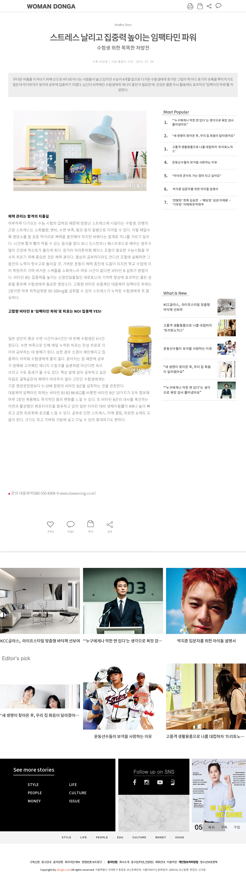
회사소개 (124, 862)
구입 (236, 827)
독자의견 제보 (72, 862)
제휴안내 (160, 862)
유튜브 (160, 782)
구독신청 (35, 862)
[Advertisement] (69, 455)
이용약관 (172, 862)
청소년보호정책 (208, 862)
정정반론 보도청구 (92, 862)
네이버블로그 (172, 782)
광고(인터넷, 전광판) (142, 862)
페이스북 (134, 782)
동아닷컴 (112, 862)
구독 (224, 827)
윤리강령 (58, 862)
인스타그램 (146, 782)
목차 (211, 827)
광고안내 (46, 862)
